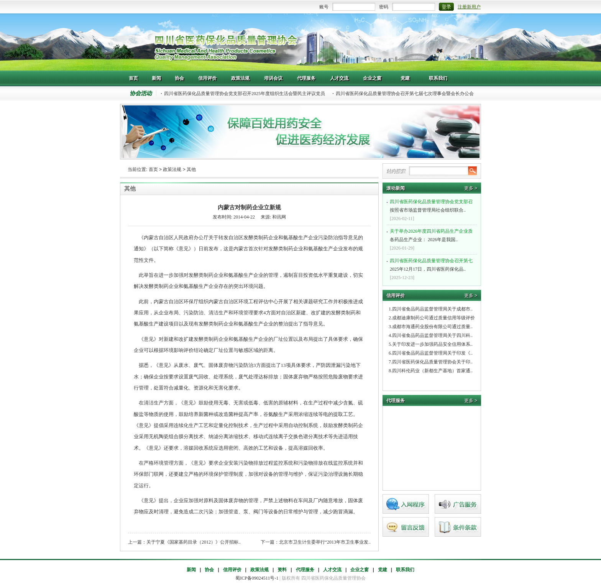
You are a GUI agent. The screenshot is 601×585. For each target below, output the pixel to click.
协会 (209, 569)
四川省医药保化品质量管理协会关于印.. (432, 362)
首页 (153, 169)
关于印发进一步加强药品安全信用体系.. (432, 344)
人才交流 (332, 569)
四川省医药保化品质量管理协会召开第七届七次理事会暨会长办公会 (405, 93)
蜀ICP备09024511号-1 (256, 578)
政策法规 (172, 169)
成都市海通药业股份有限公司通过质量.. (432, 326)
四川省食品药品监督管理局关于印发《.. (432, 353)
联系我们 (405, 569)
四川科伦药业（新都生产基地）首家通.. (432, 370)
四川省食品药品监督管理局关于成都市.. (432, 309)
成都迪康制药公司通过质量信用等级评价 (433, 317)
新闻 (191, 569)
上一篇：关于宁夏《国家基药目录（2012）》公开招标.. (184, 542)
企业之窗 (359, 569)
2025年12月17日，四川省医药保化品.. (433, 264)
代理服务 (305, 569)
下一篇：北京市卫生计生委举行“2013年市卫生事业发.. (316, 542)
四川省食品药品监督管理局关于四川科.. (432, 335)
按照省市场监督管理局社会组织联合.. (433, 205)
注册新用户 (469, 7)
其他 (191, 169)
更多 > (470, 188)
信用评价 (232, 569)
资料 (282, 569)
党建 (382, 569)
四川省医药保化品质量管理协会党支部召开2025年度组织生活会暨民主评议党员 (244, 93)
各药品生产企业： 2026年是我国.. (433, 234)
